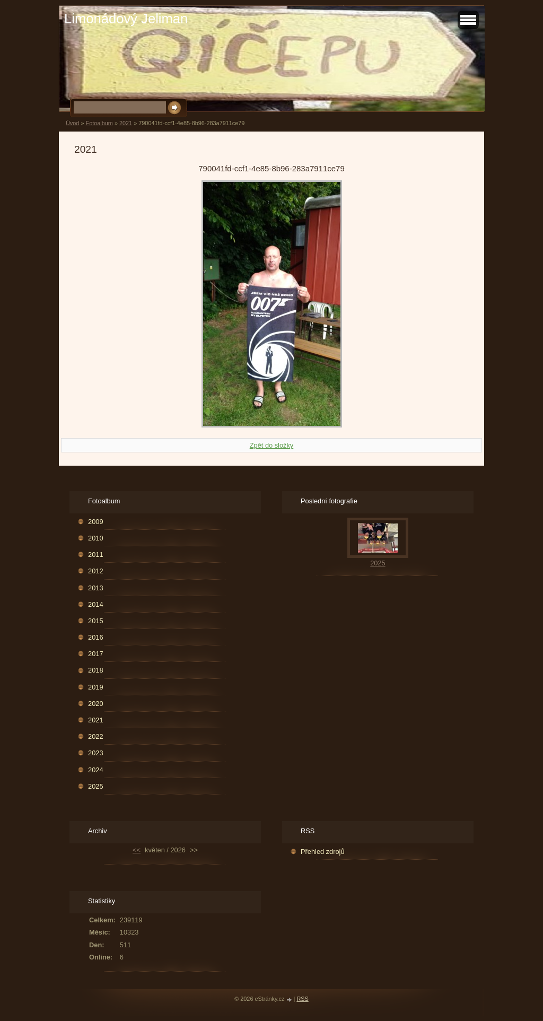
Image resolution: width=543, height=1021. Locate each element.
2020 (95, 704)
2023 (95, 753)
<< (137, 850)
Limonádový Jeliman (126, 18)
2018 (95, 670)
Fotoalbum (98, 123)
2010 (95, 538)
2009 (95, 522)
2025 (95, 786)
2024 (95, 770)
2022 (95, 736)
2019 (95, 687)
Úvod (72, 123)
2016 (95, 637)
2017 (95, 654)
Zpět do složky (272, 445)
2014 (95, 604)
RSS (302, 999)
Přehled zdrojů (323, 852)
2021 (125, 123)
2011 (95, 555)
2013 (95, 588)
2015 (95, 621)
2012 (95, 571)
